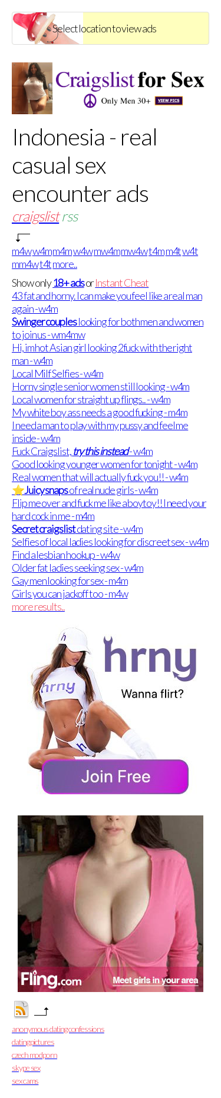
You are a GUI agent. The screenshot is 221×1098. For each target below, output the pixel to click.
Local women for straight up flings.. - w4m (91, 399)
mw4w (134, 250)
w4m (42, 250)
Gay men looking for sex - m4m (70, 580)
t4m (156, 250)
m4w (21, 250)
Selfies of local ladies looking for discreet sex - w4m (110, 541)
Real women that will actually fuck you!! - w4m (100, 476)
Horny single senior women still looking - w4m (100, 386)
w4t (190, 250)
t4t (45, 263)
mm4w (25, 263)
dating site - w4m (77, 528)
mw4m (107, 250)
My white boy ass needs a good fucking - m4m (99, 412)
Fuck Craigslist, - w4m (82, 450)
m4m (62, 250)
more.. (64, 263)
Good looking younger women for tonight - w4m (104, 463)
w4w (83, 250)
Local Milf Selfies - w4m (57, 373)
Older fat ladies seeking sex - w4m (77, 567)
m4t (174, 250)
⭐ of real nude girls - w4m (85, 489)
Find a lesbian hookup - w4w (66, 554)
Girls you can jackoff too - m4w (70, 593)
